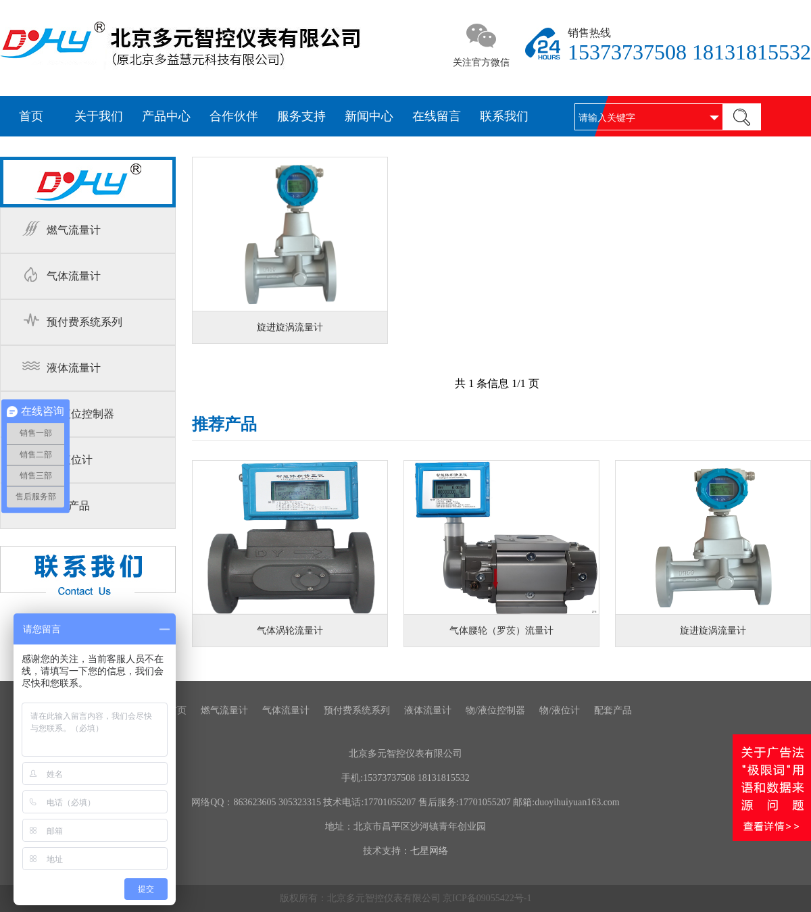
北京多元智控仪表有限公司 (405, 754)
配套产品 (68, 505)
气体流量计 (74, 276)
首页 (31, 116)
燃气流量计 (74, 230)
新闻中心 (369, 116)
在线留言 (436, 116)
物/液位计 (70, 459)
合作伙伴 (234, 116)
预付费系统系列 (84, 322)
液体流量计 (74, 368)
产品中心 (166, 116)
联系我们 (504, 116)
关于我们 (98, 116)
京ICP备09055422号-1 (487, 898)
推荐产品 (224, 425)
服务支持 (301, 116)
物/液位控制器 (80, 414)
